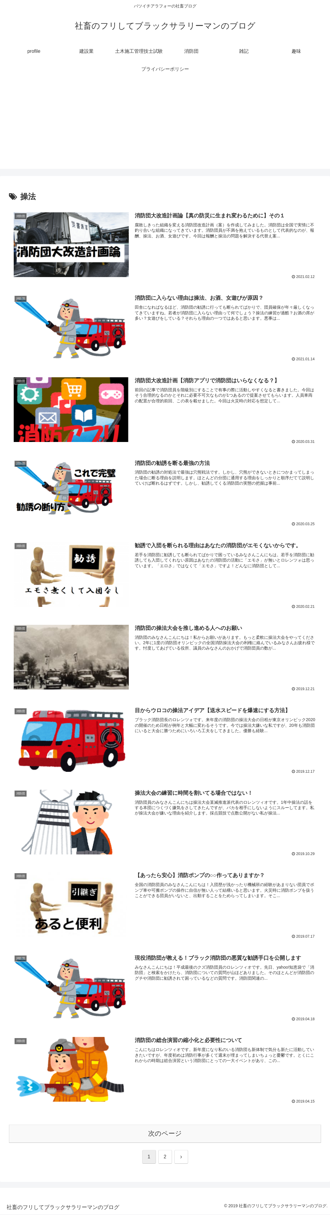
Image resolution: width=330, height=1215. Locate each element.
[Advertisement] (165, 127)
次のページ (165, 1134)
